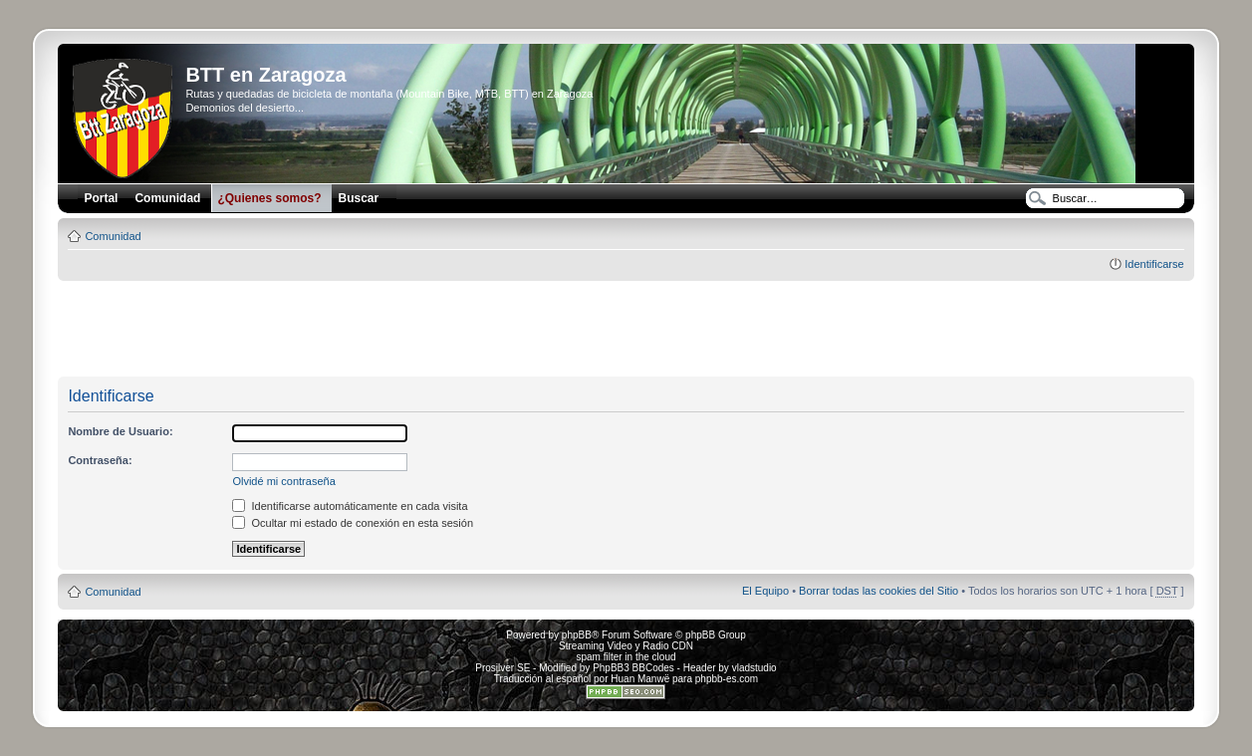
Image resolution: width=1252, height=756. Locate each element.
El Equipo (765, 591)
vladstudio (754, 667)
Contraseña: (99, 460)
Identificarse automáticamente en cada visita (349, 506)
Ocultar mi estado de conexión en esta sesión (352, 523)
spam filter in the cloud (625, 656)
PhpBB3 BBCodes (633, 667)
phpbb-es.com (726, 678)
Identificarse (1154, 264)
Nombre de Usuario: (120, 431)
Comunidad (112, 236)
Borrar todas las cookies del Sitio (878, 591)
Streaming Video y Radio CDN (626, 645)
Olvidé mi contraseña (283, 481)
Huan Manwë (640, 678)
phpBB (577, 635)
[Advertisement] (625, 330)
